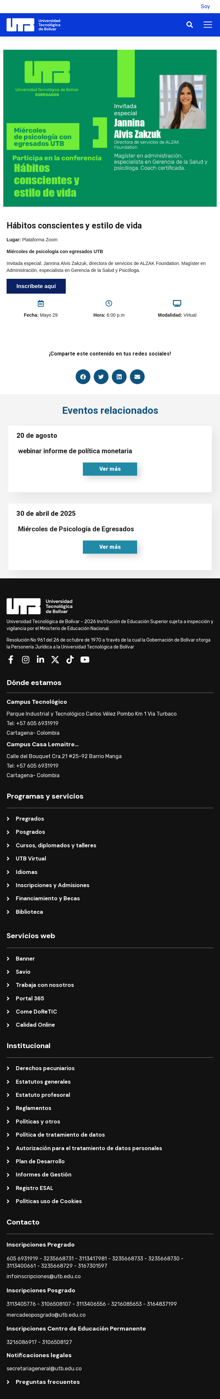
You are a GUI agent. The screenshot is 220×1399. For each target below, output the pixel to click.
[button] (188, 6)
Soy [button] (205, 6)
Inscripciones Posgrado (41, 1290)
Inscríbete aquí (36, 286)
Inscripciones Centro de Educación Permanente (76, 1329)
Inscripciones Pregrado (41, 1245)
